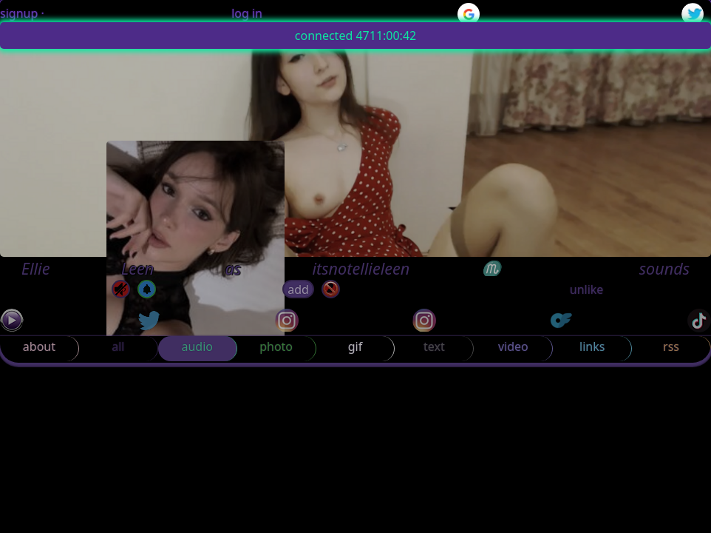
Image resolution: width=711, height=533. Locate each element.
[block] (331, 289)
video (513, 346)
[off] (146, 289)
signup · (22, 13)
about (39, 346)
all (118, 346)
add (298, 289)
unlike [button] (587, 289)
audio (197, 346)
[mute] (121, 289)
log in (246, 13)
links (592, 346)
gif (355, 346)
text (434, 346)
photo (276, 346)
